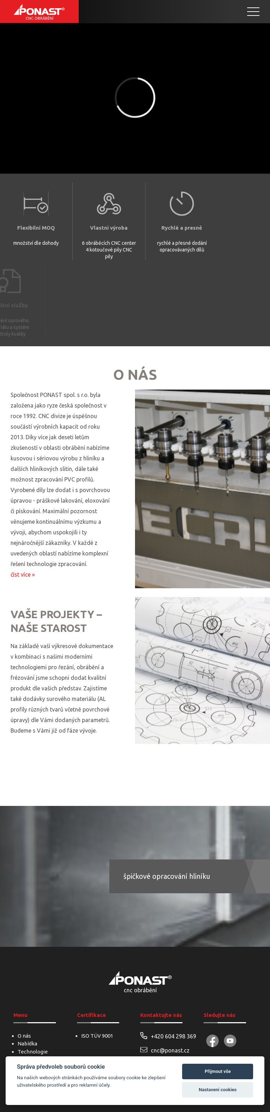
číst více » (23, 574)
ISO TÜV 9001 (97, 1036)
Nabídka (27, 1043)
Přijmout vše (218, 1071)
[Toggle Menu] (253, 11)
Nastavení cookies (218, 1089)
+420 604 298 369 (166, 1035)
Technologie (33, 1052)
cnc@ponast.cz (164, 1050)
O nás (24, 1036)
